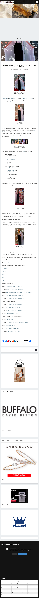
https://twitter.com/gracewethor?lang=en (14, 295)
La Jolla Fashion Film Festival (27, 98)
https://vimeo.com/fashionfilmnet (12, 328)
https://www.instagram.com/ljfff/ (13, 331)
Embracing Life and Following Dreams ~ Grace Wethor (19, 66)
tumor (11, 101)
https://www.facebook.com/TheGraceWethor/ (15, 298)
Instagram (4, 268)
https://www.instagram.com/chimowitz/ (15, 310)
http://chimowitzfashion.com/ (12, 313)
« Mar (2, 596)
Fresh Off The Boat (10, 167)
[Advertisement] (19, 28)
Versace (8, 157)
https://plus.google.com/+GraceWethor (14, 286)
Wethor (3, 128)
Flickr (3, 280)
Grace (28, 216)
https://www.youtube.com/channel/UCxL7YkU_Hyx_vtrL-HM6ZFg (19, 292)
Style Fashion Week (11, 159)
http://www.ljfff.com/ (10, 319)
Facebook (4, 271)
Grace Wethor (5, 98)
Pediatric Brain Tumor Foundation (23, 225)
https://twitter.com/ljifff (10, 325)
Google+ (4, 277)
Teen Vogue (11, 98)
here (14, 283)
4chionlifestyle (16, 69)
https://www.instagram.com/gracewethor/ (15, 289)
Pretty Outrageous (10, 170)
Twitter (3, 274)
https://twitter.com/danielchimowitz (12, 307)
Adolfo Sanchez (10, 165)
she (24, 151)
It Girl (15, 98)
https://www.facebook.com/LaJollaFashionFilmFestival (17, 322)
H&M (8, 171)
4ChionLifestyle (6, 262)
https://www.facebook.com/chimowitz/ (14, 304)
